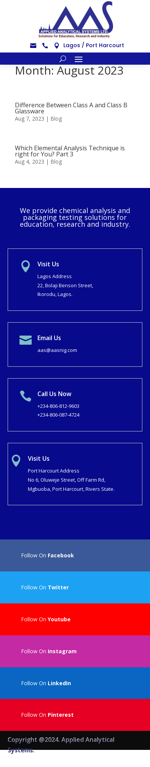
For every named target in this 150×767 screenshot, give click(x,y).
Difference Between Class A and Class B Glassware (71, 108)
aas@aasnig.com (57, 350)
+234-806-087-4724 (58, 414)
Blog (56, 118)
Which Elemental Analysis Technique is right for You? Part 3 (70, 151)
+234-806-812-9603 (58, 406)
